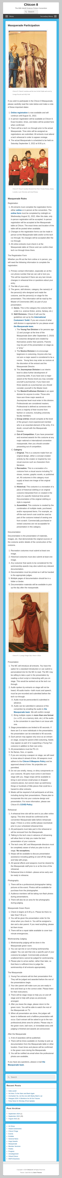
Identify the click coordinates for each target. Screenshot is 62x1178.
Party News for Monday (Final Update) (21, 1101)
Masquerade (12, 1144)
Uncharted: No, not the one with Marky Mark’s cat (25, 1096)
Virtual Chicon (13, 1156)
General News (13, 1139)
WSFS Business (14, 1159)
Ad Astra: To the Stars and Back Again (21, 1093)
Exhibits (11, 1136)
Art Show (11, 1126)
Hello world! (12, 1091)
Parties (10, 1149)
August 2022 (12, 1119)
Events (10, 1134)
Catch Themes (37, 1172)
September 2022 (14, 1116)
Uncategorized (13, 1154)
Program (11, 1151)
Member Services (14, 1146)
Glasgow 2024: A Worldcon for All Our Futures (24, 1098)
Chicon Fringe (13, 1131)
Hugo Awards (13, 1141)
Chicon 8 (31, 4)
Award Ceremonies (14, 1129)
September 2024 (14, 1114)
